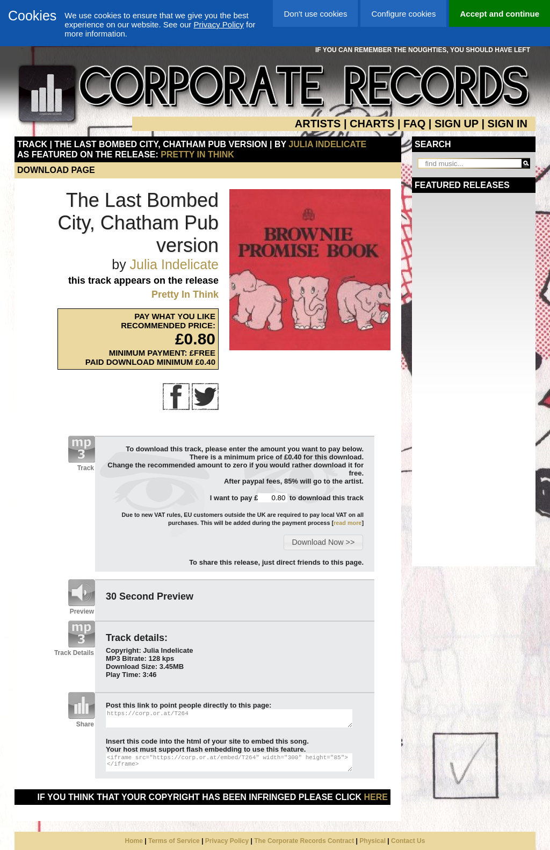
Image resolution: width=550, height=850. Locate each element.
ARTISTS (318, 123)
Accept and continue (499, 13)
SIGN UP (457, 123)
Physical (372, 841)
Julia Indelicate (327, 144)
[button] (323, 542)
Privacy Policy (218, 24)
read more (347, 523)
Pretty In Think (197, 154)
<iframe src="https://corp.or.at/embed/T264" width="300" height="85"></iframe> (229, 762)
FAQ (414, 123)
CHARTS (372, 123)
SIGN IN (507, 123)
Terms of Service (174, 841)
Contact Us (408, 841)
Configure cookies (403, 13)
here (376, 797)
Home (134, 841)
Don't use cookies (315, 13)
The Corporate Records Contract (304, 841)
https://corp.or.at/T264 (229, 718)
